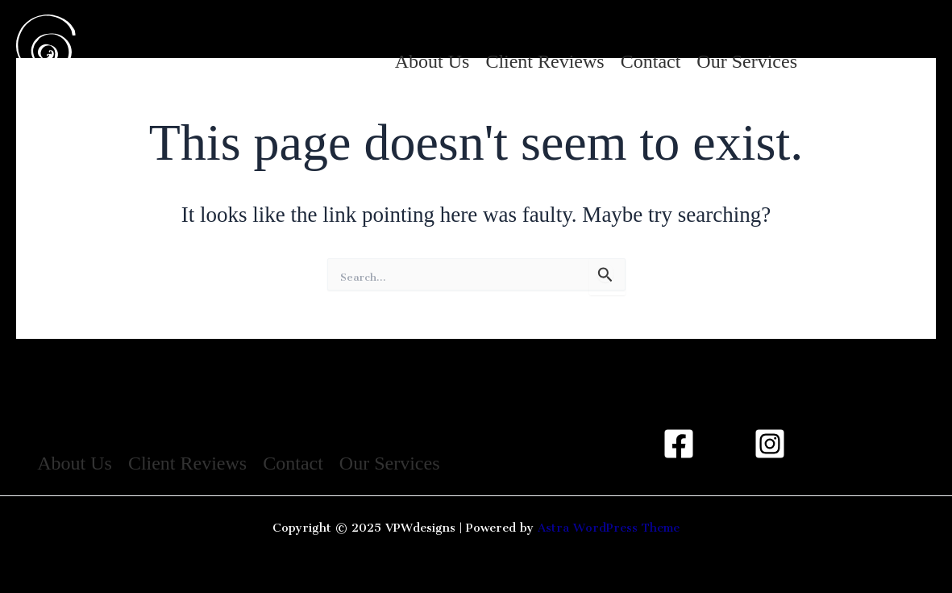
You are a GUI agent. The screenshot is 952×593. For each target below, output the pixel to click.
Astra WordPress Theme (609, 524)
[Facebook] (678, 443)
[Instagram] (834, 35)
